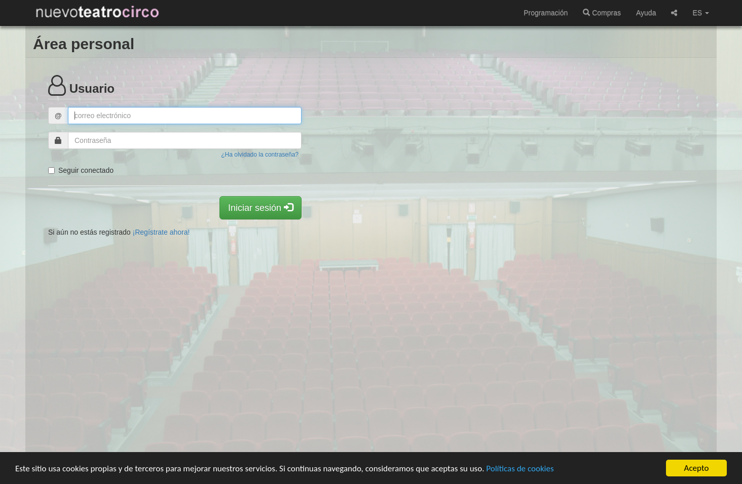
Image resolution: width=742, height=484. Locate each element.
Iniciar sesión (260, 207)
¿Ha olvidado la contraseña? (260, 154)
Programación (546, 13)
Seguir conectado (81, 170)
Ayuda (646, 13)
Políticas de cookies (519, 468)
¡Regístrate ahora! (161, 232)
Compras (602, 13)
